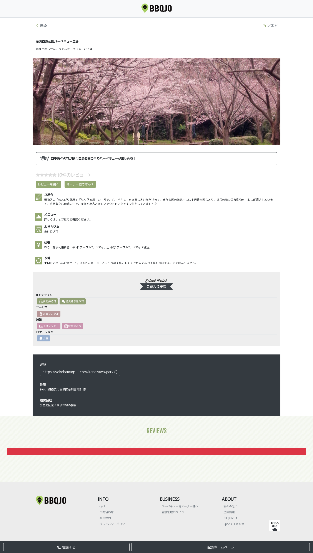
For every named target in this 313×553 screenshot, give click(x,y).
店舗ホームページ (221, 547)
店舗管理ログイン (172, 512)
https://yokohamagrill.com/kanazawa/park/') (80, 371)
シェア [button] (270, 25)
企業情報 (229, 512)
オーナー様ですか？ (80, 184)
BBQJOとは (230, 518)
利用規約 (105, 518)
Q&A (102, 506)
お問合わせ (107, 512)
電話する (66, 547)
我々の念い (230, 506)
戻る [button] (41, 25)
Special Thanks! (233, 524)
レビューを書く (48, 184)
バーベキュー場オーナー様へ (179, 506)
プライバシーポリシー (114, 524)
